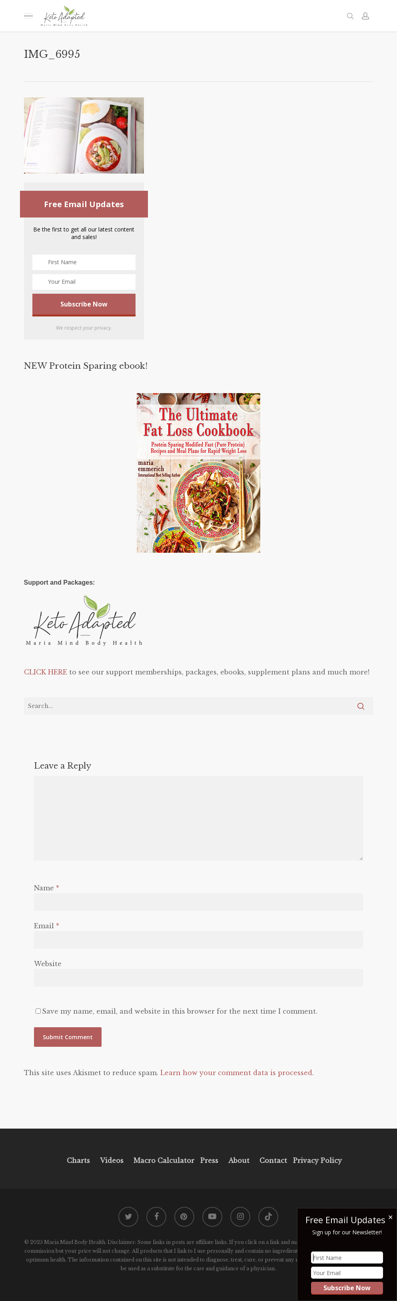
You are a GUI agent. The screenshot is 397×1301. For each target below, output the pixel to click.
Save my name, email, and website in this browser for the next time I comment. (179, 1011)
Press (209, 1161)
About (238, 1161)
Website (48, 964)
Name (46, 888)
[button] (28, 16)
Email (46, 926)
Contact (273, 1161)
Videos (112, 1161)
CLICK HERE (45, 672)
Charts (78, 1161)
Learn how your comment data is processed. (237, 1073)
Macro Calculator (164, 1161)
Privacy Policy (316, 1161)
